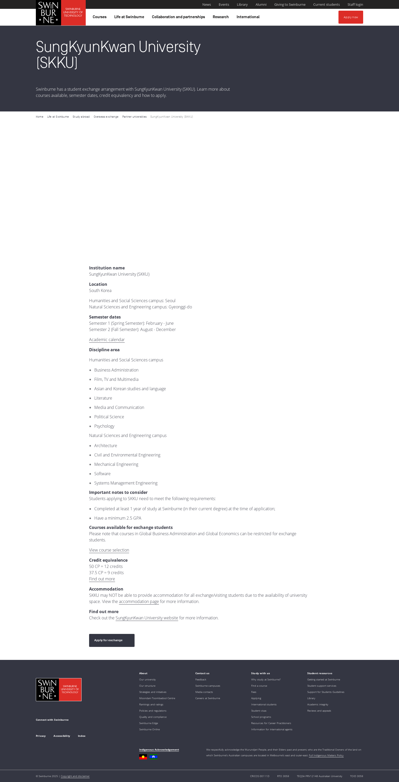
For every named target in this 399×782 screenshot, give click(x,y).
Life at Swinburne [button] (130, 18)
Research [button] (221, 18)
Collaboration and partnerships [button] (179, 18)
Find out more (102, 579)
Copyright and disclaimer (75, 776)
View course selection (109, 550)
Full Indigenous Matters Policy (326, 755)
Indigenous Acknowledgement (159, 749)
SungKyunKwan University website (147, 618)
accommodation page (139, 601)
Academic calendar (107, 339)
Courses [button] (100, 18)
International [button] (249, 18)
